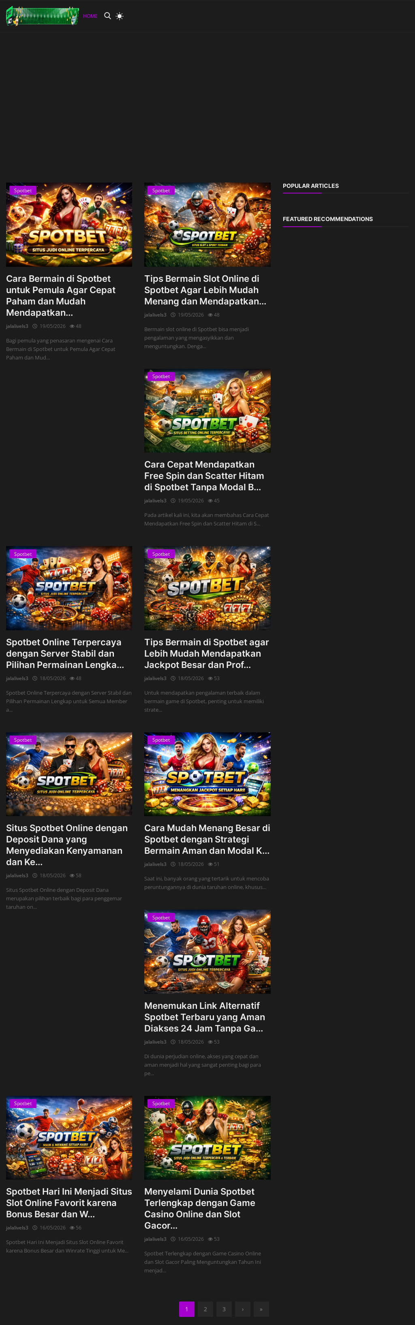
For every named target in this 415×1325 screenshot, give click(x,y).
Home (90, 16)
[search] (107, 16)
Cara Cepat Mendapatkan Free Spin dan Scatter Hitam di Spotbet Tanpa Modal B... (204, 475)
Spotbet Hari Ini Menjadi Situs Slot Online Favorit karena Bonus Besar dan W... (69, 1202)
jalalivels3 (17, 326)
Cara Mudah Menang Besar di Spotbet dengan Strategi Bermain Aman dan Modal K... (207, 839)
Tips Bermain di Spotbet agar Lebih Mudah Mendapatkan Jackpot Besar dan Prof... (206, 653)
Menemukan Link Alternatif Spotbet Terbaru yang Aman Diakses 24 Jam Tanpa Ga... (204, 1017)
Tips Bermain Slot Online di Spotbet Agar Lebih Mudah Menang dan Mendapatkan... (205, 289)
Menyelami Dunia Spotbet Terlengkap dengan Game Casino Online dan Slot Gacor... (199, 1208)
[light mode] (117, 16)
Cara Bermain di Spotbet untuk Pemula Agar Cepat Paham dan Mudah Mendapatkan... (61, 295)
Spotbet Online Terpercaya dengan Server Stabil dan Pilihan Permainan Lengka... (65, 653)
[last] (261, 1309)
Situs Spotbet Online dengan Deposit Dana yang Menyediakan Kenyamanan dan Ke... (67, 845)
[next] (242, 1309)
